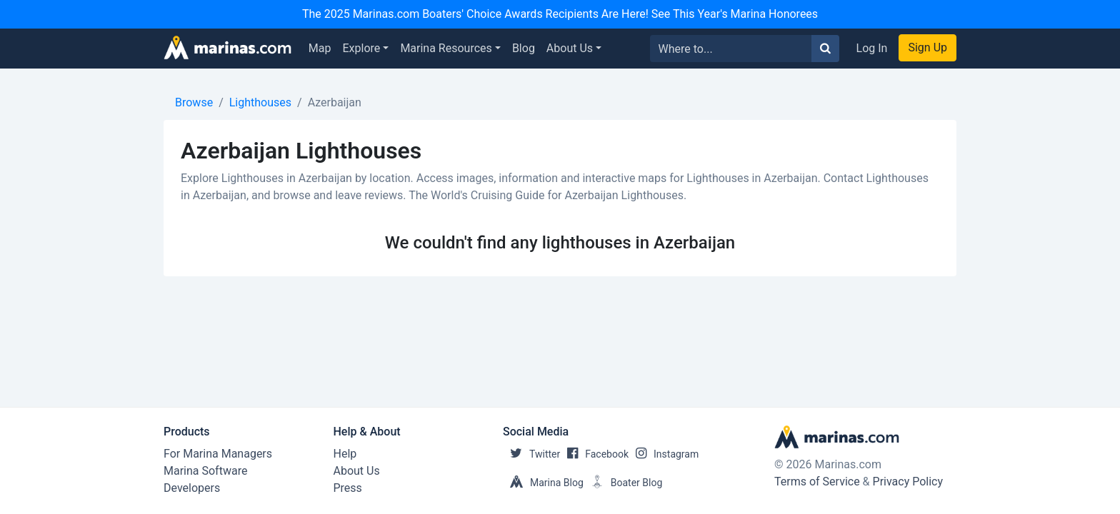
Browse (194, 102)
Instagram (664, 454)
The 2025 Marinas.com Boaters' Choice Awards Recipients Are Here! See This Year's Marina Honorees (560, 14)
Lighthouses (260, 102)
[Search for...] (731, 48)
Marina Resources (445, 48)
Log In (872, 48)
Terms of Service (817, 481)
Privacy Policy (908, 481)
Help (345, 453)
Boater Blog (623, 482)
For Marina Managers (218, 453)
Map (320, 48)
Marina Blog (543, 482)
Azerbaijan (334, 102)
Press (348, 488)
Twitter (531, 454)
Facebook (594, 454)
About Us (569, 48)
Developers (192, 488)
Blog (523, 48)
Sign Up (927, 47)
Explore (362, 48)
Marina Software (205, 471)
